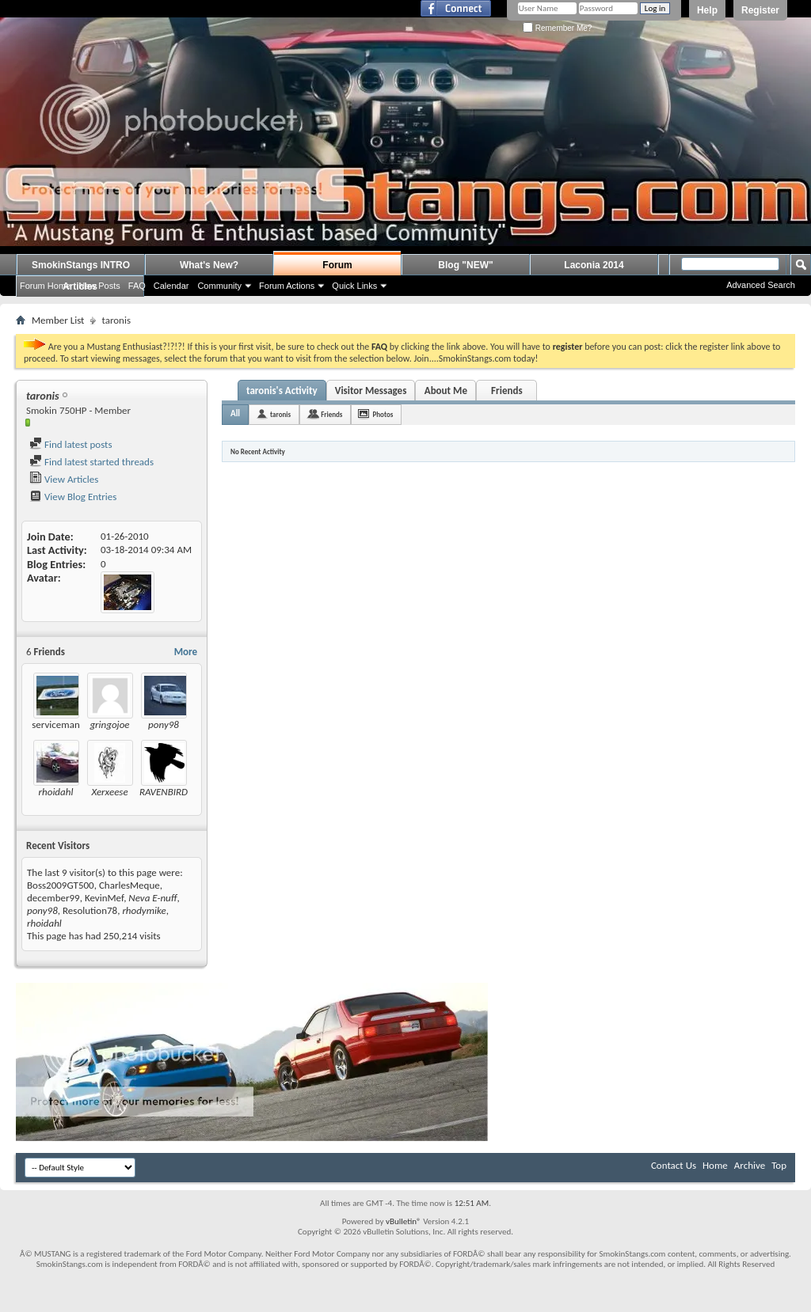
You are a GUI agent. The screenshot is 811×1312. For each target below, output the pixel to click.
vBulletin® (403, 1221)
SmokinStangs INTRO (81, 265)
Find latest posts (70, 444)
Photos (382, 414)
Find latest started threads (91, 462)
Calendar (171, 285)
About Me (446, 390)
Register (760, 10)
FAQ (137, 285)
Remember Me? (557, 28)
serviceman (55, 724)
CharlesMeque (129, 885)
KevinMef (104, 898)
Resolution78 (90, 910)
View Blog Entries (72, 496)
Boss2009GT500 (60, 885)
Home (715, 1165)
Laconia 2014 (593, 265)
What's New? (209, 265)
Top (778, 1165)
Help (707, 10)
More (185, 652)
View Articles (63, 479)
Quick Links (354, 285)
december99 (53, 898)
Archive (749, 1165)
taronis (280, 414)
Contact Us (673, 1165)
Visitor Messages (371, 390)
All (235, 413)
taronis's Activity (282, 390)
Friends (506, 390)
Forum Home (45, 285)
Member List (58, 320)
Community (219, 285)
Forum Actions (286, 285)
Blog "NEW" (465, 265)
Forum (337, 265)
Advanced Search (760, 285)
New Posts (99, 285)
